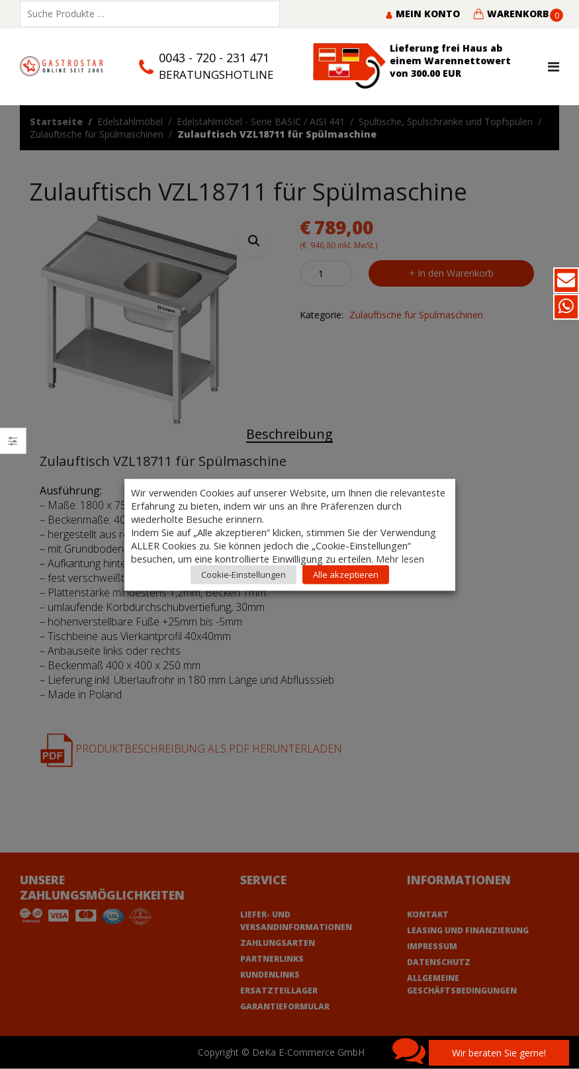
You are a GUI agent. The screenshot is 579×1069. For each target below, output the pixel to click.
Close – (13, 445)
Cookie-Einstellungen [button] (243, 574)
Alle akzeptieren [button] (346, 574)
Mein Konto (422, 13)
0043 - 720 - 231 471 (214, 58)
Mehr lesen (400, 558)
